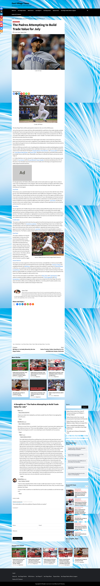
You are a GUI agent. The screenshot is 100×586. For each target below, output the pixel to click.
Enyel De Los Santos (31, 224)
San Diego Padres (22, 10)
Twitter (68, 542)
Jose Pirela (15, 189)
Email (40, 525)
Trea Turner (21, 160)
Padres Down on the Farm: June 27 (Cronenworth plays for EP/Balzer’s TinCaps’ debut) (20, 374)
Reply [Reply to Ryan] (20, 419)
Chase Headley (40, 160)
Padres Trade (32, 344)
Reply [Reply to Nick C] (21, 476)
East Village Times (20, 3)
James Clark (23, 32)
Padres (27, 344)
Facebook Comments (27, 501)
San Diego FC (39, 10)
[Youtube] (1, 25)
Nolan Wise (20, 395)
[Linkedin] (19, 94)
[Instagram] (1, 22)
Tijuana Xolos (56, 10)
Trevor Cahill (53, 150)
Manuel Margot (59, 266)
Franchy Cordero (56, 264)
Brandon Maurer (36, 150)
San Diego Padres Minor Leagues (68, 10)
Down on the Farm (16, 367)
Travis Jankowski (48, 277)
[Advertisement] (38, 82)
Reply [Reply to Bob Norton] (20, 432)
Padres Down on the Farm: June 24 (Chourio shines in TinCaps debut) (38, 394)
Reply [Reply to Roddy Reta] (20, 493)
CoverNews (55, 584)
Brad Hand (15, 233)
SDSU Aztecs (31, 10)
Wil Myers (27, 266)
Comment (15, 507)
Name (14, 525)
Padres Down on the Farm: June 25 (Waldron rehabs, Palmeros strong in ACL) (56, 374)
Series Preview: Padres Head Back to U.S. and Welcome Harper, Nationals (51, 349)
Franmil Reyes (16, 269)
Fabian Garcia (56, 395)
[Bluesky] (1, 28)
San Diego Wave (47, 10)
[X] (16, 94)
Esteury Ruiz (33, 152)
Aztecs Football (80, 507)
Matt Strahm (24, 152)
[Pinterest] (21, 94)
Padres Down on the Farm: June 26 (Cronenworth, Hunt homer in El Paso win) (38, 374)
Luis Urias (37, 229)
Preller (36, 344)
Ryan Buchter (44, 150)
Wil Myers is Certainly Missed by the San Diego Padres (25, 349)
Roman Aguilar (67, 564)
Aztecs (76, 507)
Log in (13, 573)
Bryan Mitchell (32, 160)
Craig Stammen (53, 275)
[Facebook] (14, 94)
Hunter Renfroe (17, 260)
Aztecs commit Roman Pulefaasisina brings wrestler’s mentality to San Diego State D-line (76, 427)
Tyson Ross (15, 206)
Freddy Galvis (16, 219)
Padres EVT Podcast (16, 14)
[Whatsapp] (26, 94)
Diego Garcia (20, 376)
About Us (14, 10)
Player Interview (78, 508)
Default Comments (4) (17, 501)
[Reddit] (24, 94)
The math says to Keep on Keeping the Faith (19, 393)
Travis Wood (17, 152)
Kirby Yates (44, 275)
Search (68, 404)
